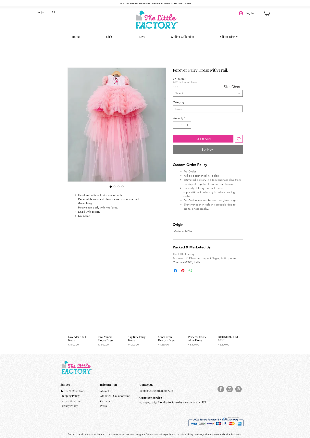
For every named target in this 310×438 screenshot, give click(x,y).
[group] (154, 322)
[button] (42, 12)
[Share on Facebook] (175, 270)
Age (175, 86)
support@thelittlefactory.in (156, 391)
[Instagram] (229, 389)
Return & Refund (71, 401)
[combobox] (208, 93)
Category (178, 102)
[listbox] (42, 12)
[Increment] (187, 124)
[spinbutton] (181, 124)
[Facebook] (220, 389)
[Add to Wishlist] (239, 139)
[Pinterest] (238, 389)
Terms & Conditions (73, 391)
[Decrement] (175, 124)
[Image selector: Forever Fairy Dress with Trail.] (111, 187)
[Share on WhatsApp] (190, 270)
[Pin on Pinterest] (182, 270)
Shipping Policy (70, 396)
